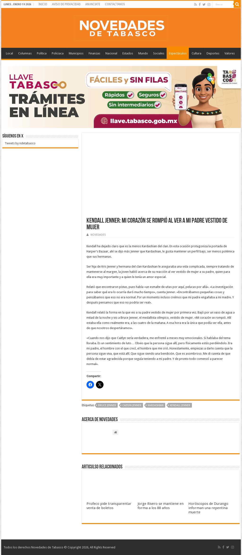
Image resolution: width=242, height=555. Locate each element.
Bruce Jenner (107, 405)
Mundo (143, 53)
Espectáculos (177, 53)
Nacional (111, 53)
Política (42, 53)
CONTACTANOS (115, 4)
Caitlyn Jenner (131, 405)
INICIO (43, 4)
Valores (230, 53)
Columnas (25, 53)
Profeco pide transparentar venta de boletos (108, 506)
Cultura (196, 53)
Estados (127, 53)
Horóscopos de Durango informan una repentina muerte (208, 508)
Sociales (158, 53)
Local (9, 53)
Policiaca (58, 53)
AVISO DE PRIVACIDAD (66, 4)
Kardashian (156, 405)
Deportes (213, 53)
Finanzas (94, 53)
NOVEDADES (98, 234)
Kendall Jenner (180, 405)
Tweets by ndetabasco (20, 143)
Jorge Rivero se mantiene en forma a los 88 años (161, 506)
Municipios (76, 53)
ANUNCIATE (92, 4)
